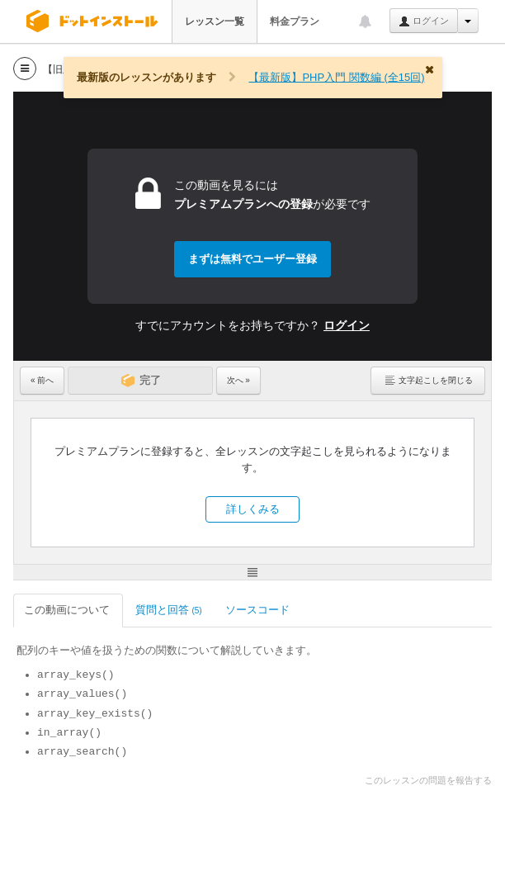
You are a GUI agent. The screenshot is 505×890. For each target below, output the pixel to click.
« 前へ (42, 380)
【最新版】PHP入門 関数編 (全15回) (336, 77)
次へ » (238, 380)
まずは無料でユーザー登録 (252, 259)
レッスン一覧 (214, 21)
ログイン (424, 21)
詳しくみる (253, 509)
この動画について (68, 610)
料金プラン (294, 21)
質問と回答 (168, 610)
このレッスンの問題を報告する (428, 780)
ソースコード (258, 610)
